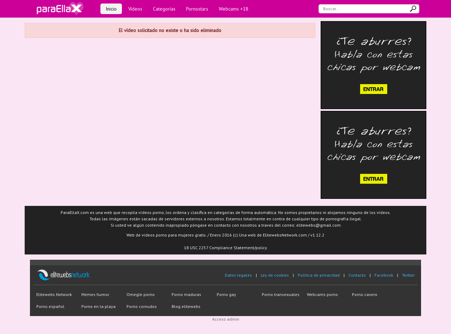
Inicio (111, 9)
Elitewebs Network (54, 294)
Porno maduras (186, 294)
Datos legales (238, 275)
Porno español (50, 306)
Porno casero (364, 294)
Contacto (357, 275)
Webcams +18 (233, 9)
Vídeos (135, 9)
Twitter (408, 275)
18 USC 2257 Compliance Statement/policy (225, 247)
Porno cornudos (141, 306)
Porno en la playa (98, 306)
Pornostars (197, 9)
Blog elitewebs (186, 306)
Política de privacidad (319, 275)
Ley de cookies (275, 275)
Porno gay (226, 294)
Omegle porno (140, 294)
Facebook (384, 275)
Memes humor (95, 294)
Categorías (164, 9)
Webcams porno (322, 294)
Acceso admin (225, 319)
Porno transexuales (280, 294)
